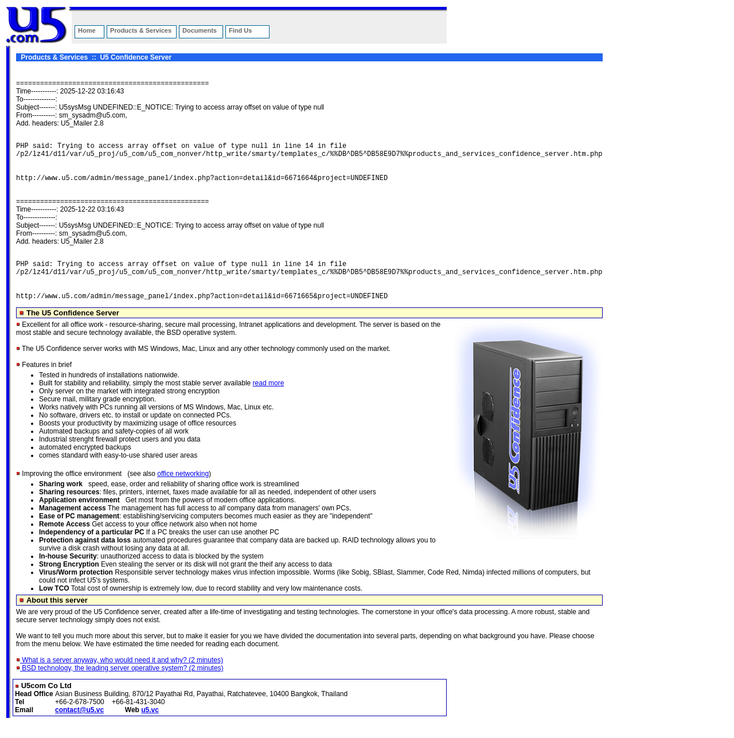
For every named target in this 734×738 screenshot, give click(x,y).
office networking (183, 491)
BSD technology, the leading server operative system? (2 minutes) (120, 685)
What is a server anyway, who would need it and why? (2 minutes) (119, 677)
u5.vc (150, 727)
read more (268, 400)
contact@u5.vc (79, 727)
